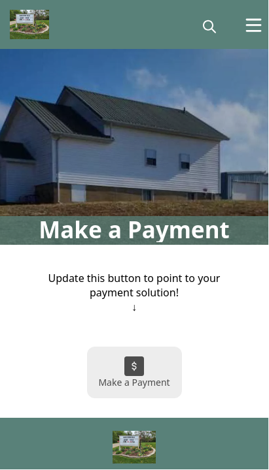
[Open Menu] (253, 25)
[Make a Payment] (134, 372)
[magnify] (209, 26)
